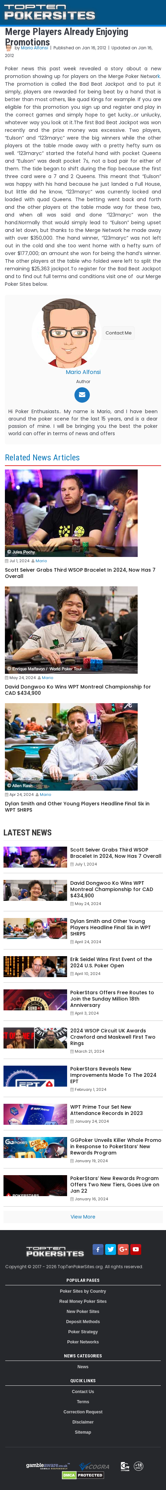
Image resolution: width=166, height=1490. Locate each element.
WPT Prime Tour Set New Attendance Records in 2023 (106, 1110)
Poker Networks (83, 1342)
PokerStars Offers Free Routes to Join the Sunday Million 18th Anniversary (112, 999)
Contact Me (119, 333)
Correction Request (83, 1412)
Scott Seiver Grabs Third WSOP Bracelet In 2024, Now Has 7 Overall (80, 573)
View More (83, 1216)
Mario (41, 561)
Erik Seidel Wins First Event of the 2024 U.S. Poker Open (111, 962)
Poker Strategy (83, 1331)
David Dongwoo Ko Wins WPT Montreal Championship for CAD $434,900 (78, 690)
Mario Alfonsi (34, 48)
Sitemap (83, 1432)
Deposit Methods (83, 1321)
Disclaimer (83, 1422)
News (83, 1366)
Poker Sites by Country (83, 1291)
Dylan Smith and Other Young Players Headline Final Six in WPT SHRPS (77, 806)
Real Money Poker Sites (83, 1301)
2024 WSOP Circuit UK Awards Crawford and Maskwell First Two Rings (113, 1037)
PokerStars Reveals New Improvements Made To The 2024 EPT (113, 1075)
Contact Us (83, 1391)
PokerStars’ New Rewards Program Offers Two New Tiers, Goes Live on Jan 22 (114, 1184)
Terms (83, 1401)
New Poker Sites (83, 1311)
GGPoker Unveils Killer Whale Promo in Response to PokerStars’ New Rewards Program (115, 1146)
